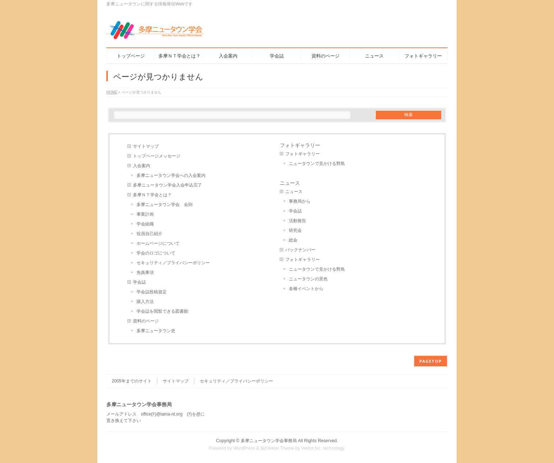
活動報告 (297, 220)
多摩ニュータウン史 (156, 330)
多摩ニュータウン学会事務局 (269, 440)
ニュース (290, 183)
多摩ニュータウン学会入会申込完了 (167, 185)
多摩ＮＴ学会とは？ (152, 194)
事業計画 (145, 214)
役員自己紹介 (149, 233)
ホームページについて (158, 243)
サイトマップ (146, 146)
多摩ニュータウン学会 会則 (165, 204)
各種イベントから (306, 288)
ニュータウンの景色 (308, 278)
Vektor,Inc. (311, 448)
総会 (293, 240)
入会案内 (141, 165)
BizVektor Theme (277, 448)
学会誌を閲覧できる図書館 (162, 311)
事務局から (299, 201)
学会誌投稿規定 (152, 291)
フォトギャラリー (300, 145)
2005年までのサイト (132, 381)
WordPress (244, 448)
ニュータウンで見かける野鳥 (317, 163)
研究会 (295, 230)
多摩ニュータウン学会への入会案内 (171, 175)
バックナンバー (300, 249)
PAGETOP (430, 361)
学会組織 (145, 223)
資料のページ (146, 321)
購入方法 (145, 301)
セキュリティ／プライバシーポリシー (173, 262)
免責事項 (145, 272)
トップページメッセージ (156, 156)
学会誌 (139, 282)
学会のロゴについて (156, 253)
